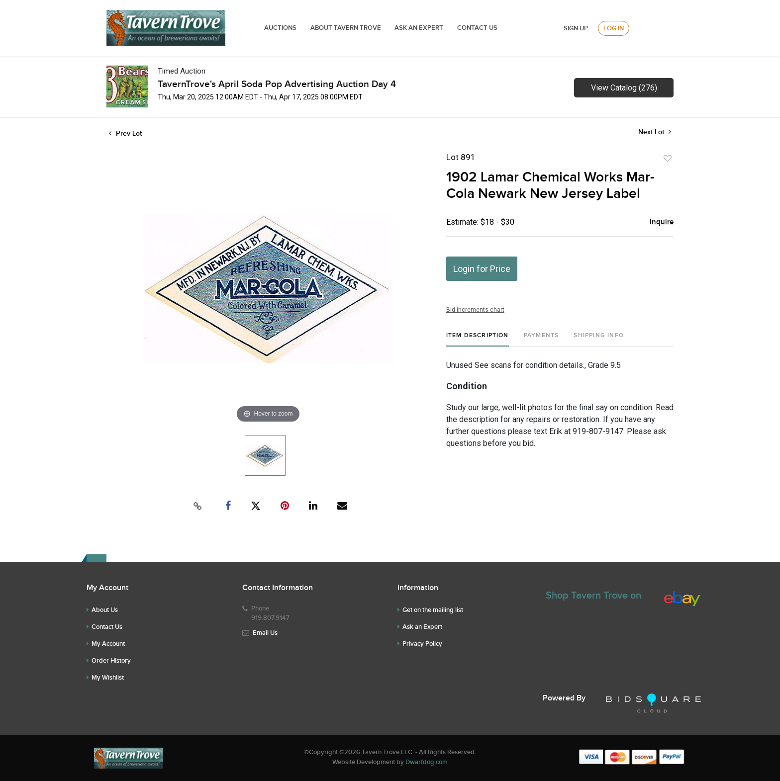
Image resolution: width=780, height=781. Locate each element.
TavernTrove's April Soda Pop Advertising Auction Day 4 (277, 84)
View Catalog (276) (624, 87)
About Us (105, 610)
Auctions (280, 28)
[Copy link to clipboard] (198, 506)
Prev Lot (125, 133)
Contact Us (477, 28)
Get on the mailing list (432, 610)
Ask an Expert (422, 627)
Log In (613, 28)
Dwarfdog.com (426, 762)
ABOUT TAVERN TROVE (346, 28)
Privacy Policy (422, 644)
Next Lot (654, 132)
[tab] (477, 339)
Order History (111, 661)
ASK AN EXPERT (418, 28)
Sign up (576, 28)
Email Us (265, 633)
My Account (108, 644)
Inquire (662, 222)
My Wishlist (108, 678)
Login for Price (481, 268)
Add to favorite (668, 158)
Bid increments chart (475, 309)
